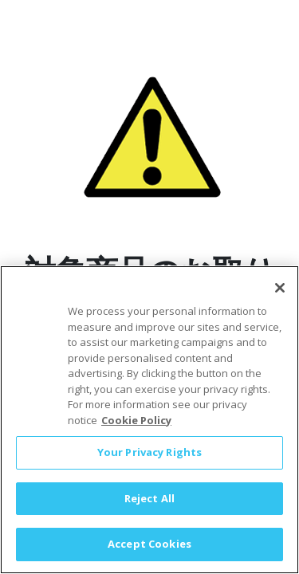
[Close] (279, 293)
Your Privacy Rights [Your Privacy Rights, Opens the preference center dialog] (149, 457)
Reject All (149, 504)
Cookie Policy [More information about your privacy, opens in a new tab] (136, 426)
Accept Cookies (149, 550)
